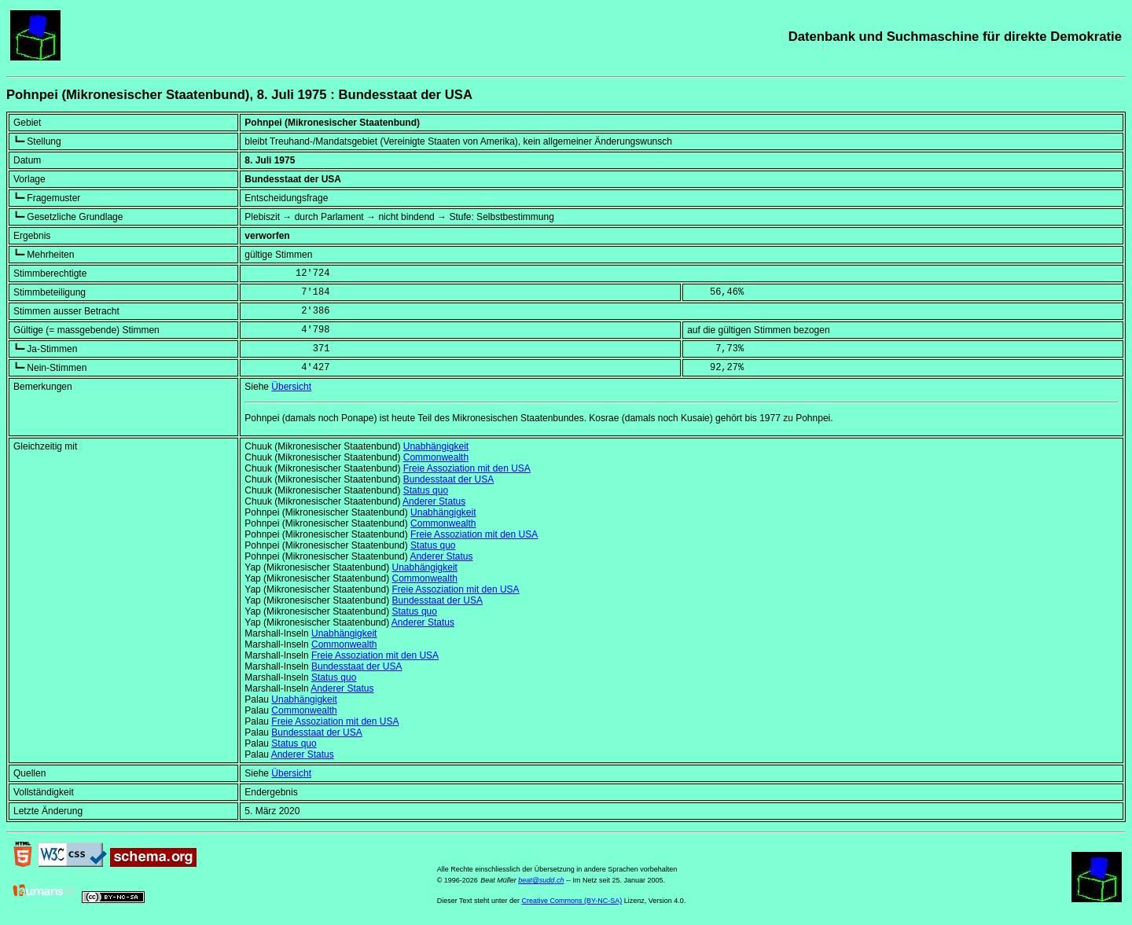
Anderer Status (433, 501)
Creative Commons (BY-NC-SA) (572, 901)
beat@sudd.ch (541, 880)
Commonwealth (436, 457)
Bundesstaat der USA (448, 479)
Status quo (425, 490)
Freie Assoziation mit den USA (467, 468)
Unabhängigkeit (436, 446)
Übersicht (291, 386)
